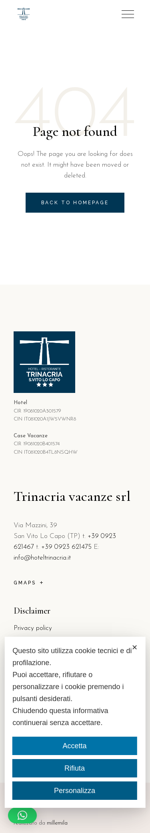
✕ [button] (135, 648)
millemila (57, 823)
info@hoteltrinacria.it (42, 557)
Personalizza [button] (74, 791)
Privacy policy (33, 628)
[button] (22, 815)
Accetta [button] (74, 746)
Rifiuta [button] (74, 768)
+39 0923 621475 (66, 547)
